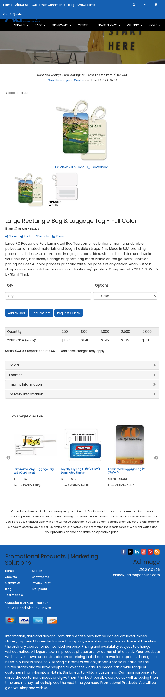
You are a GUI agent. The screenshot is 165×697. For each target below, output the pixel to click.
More (154, 28)
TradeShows (109, 28)
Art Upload (39, 589)
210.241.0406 (149, 569)
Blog (71, 5)
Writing (134, 28)
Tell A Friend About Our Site (28, 607)
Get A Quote (12, 14)
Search (37, 571)
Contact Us (12, 583)
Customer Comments (48, 5)
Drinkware (61, 28)
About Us (22, 5)
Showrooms (86, 5)
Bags (40, 28)
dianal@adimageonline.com (136, 574)
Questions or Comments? (26, 602)
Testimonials (14, 595)
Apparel (21, 28)
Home (7, 5)
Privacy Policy (41, 583)
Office (84, 28)
